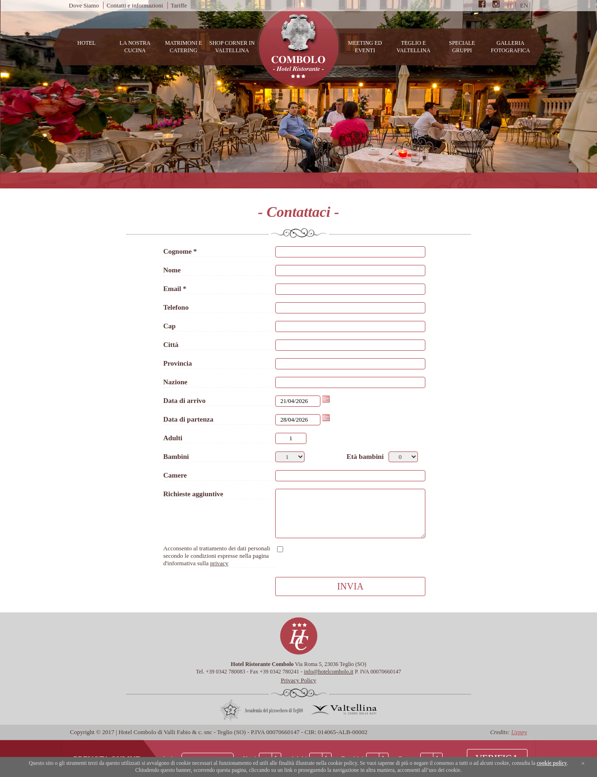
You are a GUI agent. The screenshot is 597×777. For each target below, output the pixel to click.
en (524, 5)
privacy (219, 563)
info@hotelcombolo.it (329, 671)
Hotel (86, 43)
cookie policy (552, 763)
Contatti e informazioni (134, 5)
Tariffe (179, 5)
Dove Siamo (84, 5)
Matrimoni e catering (183, 47)
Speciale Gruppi (462, 47)
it (510, 5)
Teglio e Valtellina (413, 47)
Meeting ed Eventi (365, 47)
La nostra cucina (134, 47)
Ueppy (519, 731)
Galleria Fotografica (510, 47)
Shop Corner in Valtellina (232, 47)
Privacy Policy (298, 680)
